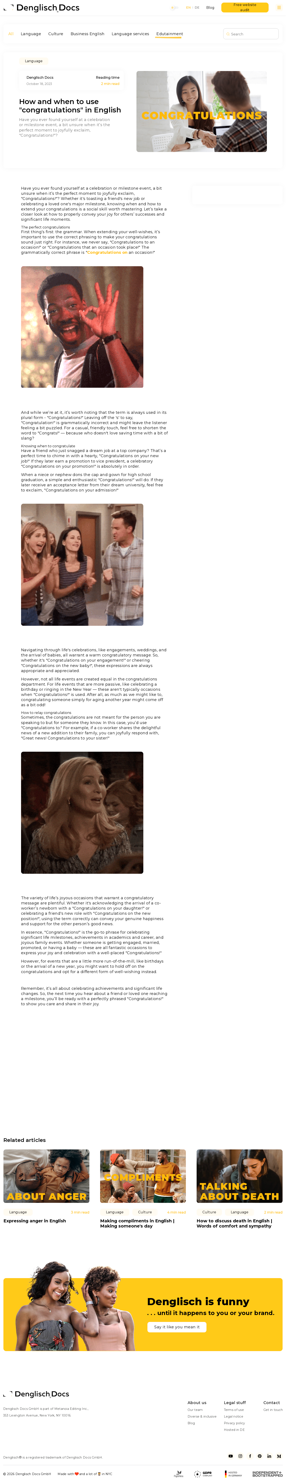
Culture (55, 34)
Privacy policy (234, 1423)
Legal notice (233, 1416)
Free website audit (245, 7)
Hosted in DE (234, 1430)
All (11, 34)
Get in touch (273, 1410)
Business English (88, 34)
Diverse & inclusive (202, 1416)
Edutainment (169, 34)
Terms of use (234, 1410)
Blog (210, 8)
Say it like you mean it (177, 1327)
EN (188, 7)
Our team (195, 1410)
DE (197, 7)
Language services (130, 34)
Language (31, 34)
